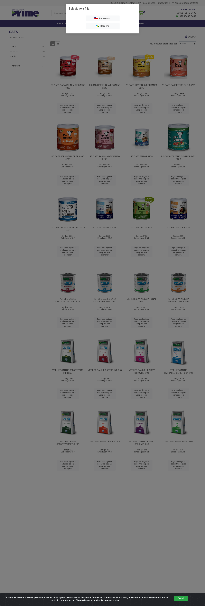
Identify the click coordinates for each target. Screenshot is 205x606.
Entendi (181, 598)
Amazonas (102, 18)
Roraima (102, 26)
